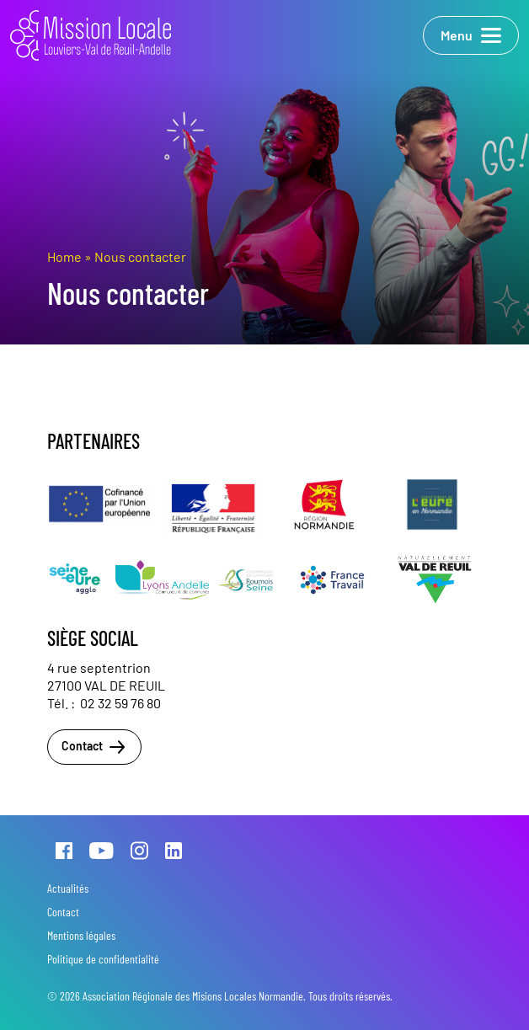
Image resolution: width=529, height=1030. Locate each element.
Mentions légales (81, 935)
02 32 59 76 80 (120, 703)
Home (64, 256)
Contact (94, 747)
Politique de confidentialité (103, 959)
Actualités (67, 888)
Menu (471, 35)
